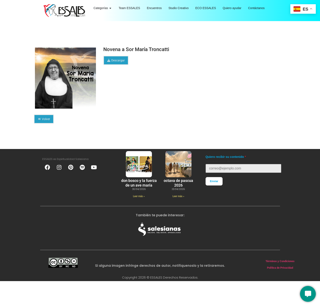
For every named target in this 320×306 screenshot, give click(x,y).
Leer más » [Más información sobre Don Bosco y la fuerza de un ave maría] (139, 196)
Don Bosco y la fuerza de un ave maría (139, 182)
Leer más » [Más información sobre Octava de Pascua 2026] (178, 196)
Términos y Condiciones (280, 261)
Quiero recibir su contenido (225, 156)
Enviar (214, 181)
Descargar (116, 60)
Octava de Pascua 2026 (178, 182)
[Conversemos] (308, 294)
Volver (44, 119)
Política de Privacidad (280, 267)
